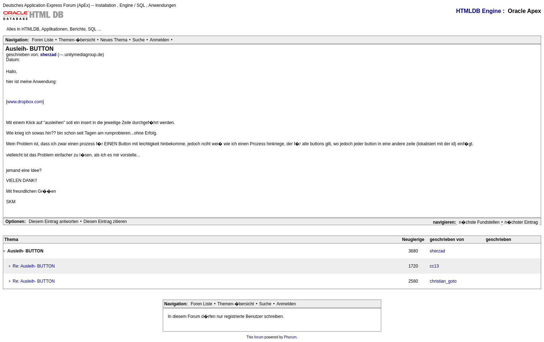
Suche (139, 39)
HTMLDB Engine (478, 11)
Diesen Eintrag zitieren (105, 221)
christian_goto (443, 281)
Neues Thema (113, 39)
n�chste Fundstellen (479, 222)
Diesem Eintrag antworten (53, 221)
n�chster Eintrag (521, 222)
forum (259, 337)
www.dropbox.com (24, 101)
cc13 (434, 266)
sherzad (49, 54)
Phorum (290, 337)
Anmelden (159, 39)
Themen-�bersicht (77, 39)
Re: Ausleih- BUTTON (34, 266)
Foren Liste (43, 39)
